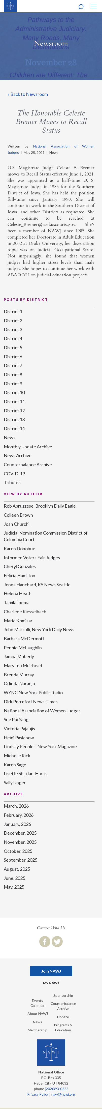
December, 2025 (20, 833)
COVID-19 (14, 473)
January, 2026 (17, 824)
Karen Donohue (19, 548)
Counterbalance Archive (28, 464)
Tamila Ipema (16, 602)
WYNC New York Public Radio (33, 692)
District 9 (13, 383)
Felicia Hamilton (19, 575)
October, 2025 (18, 851)
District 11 (14, 401)
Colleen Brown (18, 515)
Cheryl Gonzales (20, 566)
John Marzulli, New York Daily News (39, 629)
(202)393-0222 (56, 1089)
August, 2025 (17, 869)
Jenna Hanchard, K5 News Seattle (37, 584)
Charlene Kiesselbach (25, 611)
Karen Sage (15, 764)
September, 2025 (20, 860)
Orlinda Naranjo (19, 683)
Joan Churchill (17, 524)
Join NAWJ (51, 971)
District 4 (13, 338)
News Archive (17, 455)
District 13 (14, 419)
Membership (37, 1030)
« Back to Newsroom (28, 94)
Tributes (12, 482)
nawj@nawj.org (63, 1094)
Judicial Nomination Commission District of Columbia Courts (46, 536)
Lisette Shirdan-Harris (25, 773)
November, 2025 (20, 842)
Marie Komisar (18, 620)
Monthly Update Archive (28, 446)
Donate (63, 1017)
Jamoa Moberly (19, 656)
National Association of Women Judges (42, 710)
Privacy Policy (38, 1094)
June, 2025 (14, 878)
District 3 (13, 329)
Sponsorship (63, 995)
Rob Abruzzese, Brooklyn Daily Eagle (40, 506)
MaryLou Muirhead (23, 665)
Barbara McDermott (24, 638)
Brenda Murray (19, 674)
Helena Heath (17, 593)
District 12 (14, 410)
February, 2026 (18, 815)
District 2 (13, 320)
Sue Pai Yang (16, 719)
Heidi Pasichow (19, 737)
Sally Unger (15, 782)
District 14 (14, 428)
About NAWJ (37, 1013)
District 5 (13, 347)
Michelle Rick (17, 755)
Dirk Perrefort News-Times (31, 701)
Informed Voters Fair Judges (32, 557)
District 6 (13, 356)
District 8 (13, 374)
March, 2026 (16, 806)
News (9, 437)
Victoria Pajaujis (19, 728)
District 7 (13, 365)
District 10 (14, 392)
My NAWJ (51, 983)
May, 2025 (14, 887)
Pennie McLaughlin (23, 647)
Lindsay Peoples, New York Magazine (40, 746)
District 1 (13, 311)
